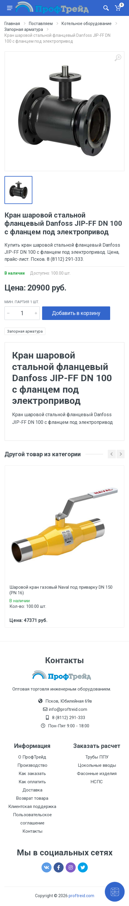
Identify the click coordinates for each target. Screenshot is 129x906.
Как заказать (32, 773)
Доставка (32, 790)
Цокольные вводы (97, 765)
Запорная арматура (25, 331)
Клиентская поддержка (32, 806)
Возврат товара (32, 798)
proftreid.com (81, 895)
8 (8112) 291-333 (68, 717)
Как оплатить (32, 781)
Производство (32, 765)
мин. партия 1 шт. (21, 302)
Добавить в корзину (76, 313)
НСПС (97, 781)
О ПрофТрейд (32, 757)
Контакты (32, 831)
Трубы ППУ (96, 757)
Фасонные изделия (97, 773)
